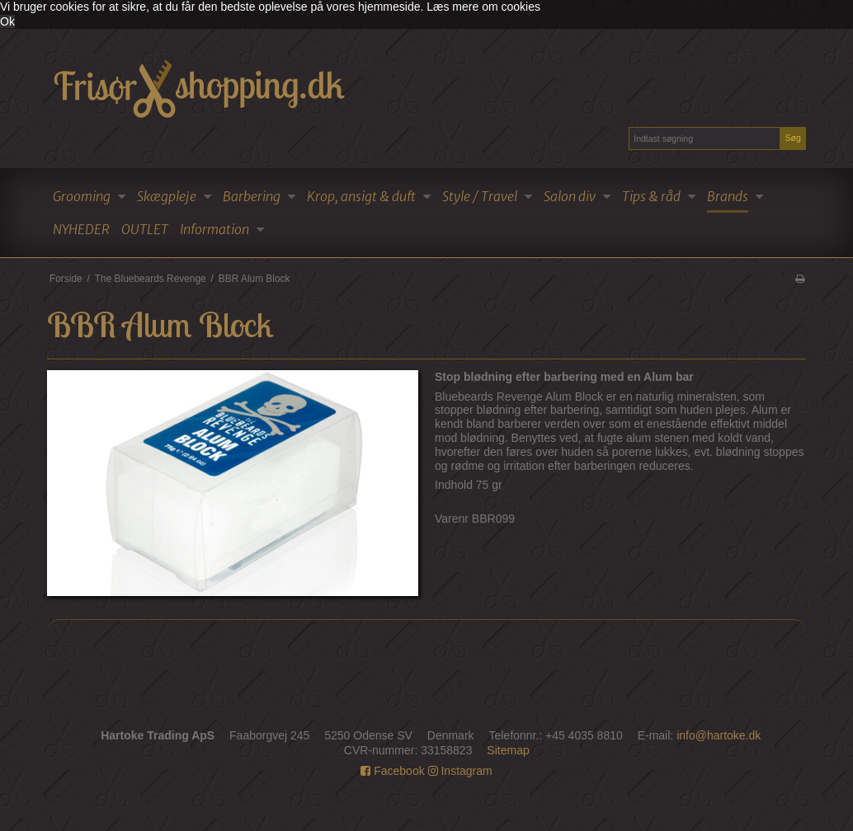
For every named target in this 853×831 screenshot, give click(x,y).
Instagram (460, 770)
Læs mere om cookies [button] (483, 6)
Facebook (392, 770)
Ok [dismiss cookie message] (7, 21)
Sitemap (508, 750)
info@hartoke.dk (718, 735)
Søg (792, 138)
